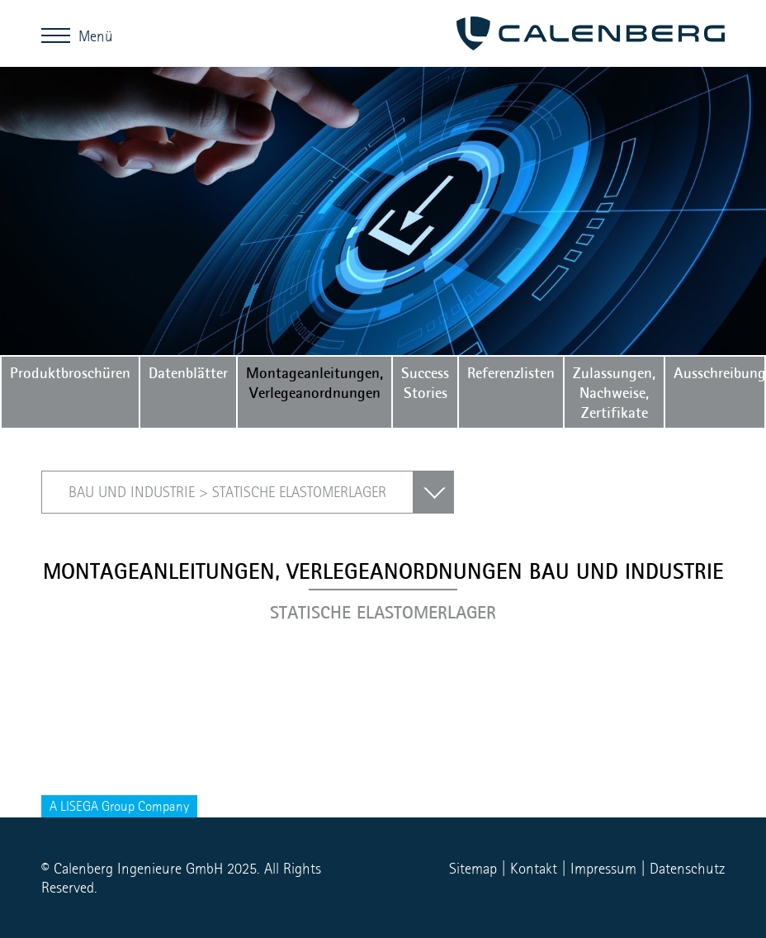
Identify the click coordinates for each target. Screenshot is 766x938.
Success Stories (425, 382)
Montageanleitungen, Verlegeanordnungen (314, 382)
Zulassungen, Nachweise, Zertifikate (614, 392)
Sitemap (473, 868)
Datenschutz (687, 868)
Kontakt (533, 868)
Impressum (603, 868)
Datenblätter (188, 372)
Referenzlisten (511, 372)
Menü (59, 35)
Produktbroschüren (70, 372)
